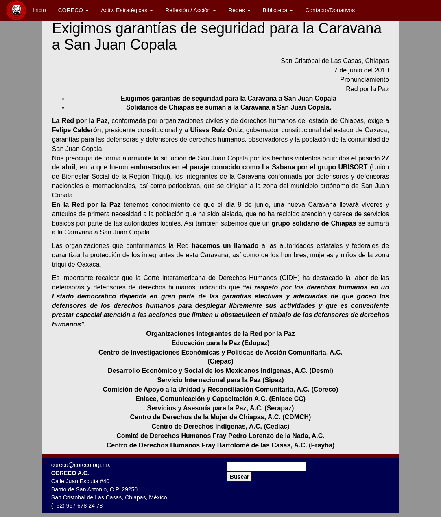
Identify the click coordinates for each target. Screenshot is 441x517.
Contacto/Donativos (330, 10)
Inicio (39, 10)
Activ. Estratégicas (127, 10)
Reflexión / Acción (190, 10)
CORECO (73, 10)
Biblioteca (278, 10)
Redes (239, 10)
